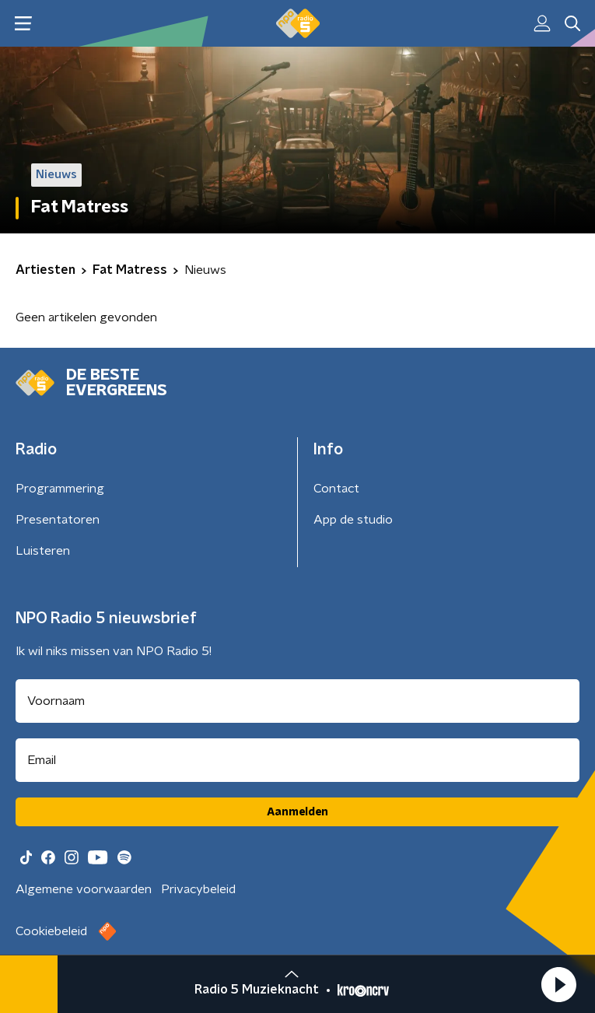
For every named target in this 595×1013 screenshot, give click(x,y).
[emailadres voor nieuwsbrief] (297, 760)
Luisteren (43, 551)
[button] (558, 984)
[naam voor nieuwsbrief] (297, 701)
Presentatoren (58, 520)
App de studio (353, 520)
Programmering (60, 488)
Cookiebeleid (51, 931)
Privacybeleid (198, 889)
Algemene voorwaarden (84, 889)
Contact (336, 488)
